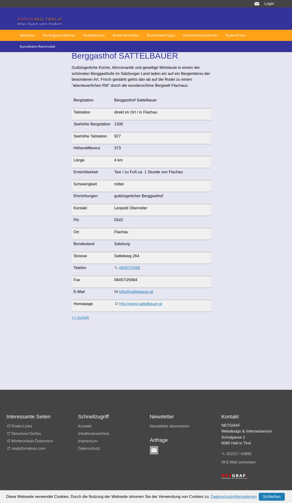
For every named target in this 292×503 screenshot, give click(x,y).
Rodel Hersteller (126, 35)
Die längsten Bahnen (59, 35)
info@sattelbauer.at (136, 292)
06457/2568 (129, 268)
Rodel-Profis (236, 35)
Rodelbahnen (94, 35)
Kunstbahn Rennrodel (37, 46)
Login (269, 3)
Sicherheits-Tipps (161, 35)
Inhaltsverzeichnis (94, 433)
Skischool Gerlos (26, 433)
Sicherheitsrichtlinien (200, 35)
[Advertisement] (141, 357)
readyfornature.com (28, 448)
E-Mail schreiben (241, 462)
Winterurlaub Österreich (32, 441)
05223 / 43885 (239, 454)
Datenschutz (89, 448)
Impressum (88, 441)
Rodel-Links (21, 426)
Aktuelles (27, 35)
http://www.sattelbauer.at (140, 304)
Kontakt (85, 426)
